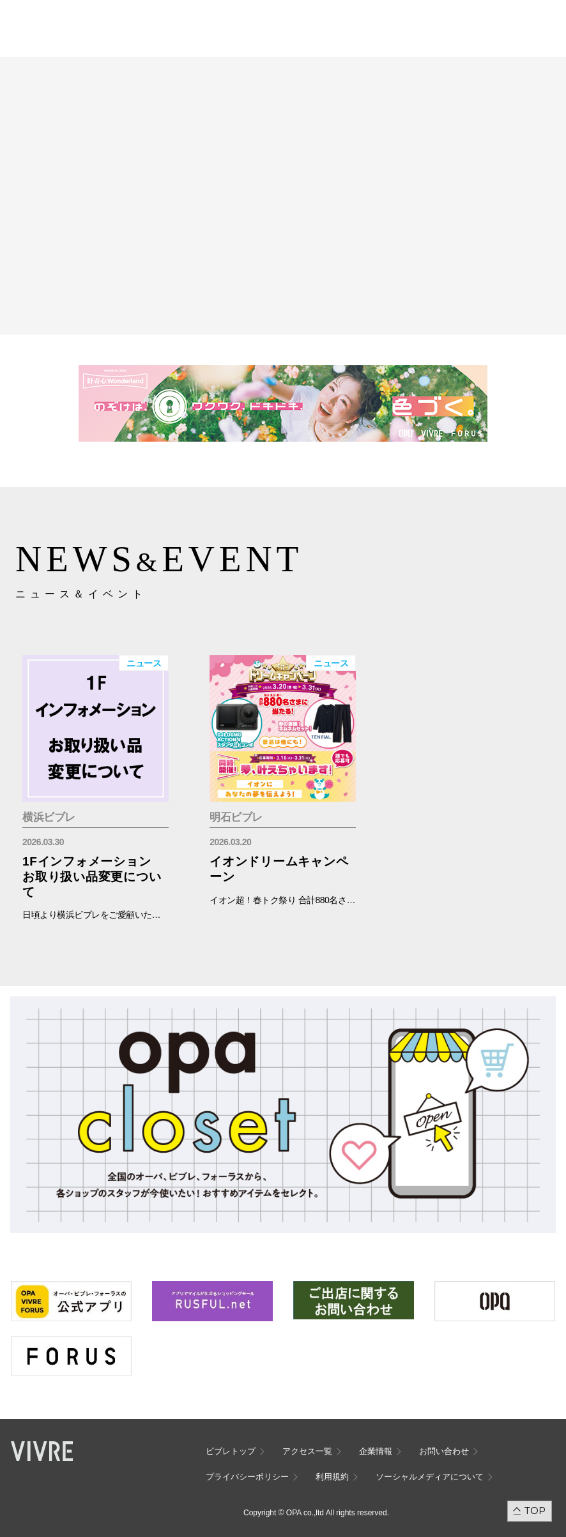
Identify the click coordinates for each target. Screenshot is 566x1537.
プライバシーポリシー (247, 1476)
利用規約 (332, 1476)
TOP (535, 1510)
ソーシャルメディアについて (430, 1476)
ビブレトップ (231, 1451)
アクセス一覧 (307, 1451)
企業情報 (375, 1451)
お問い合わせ (444, 1451)
